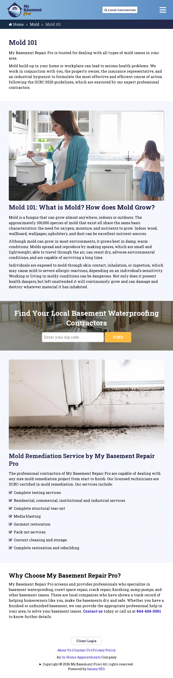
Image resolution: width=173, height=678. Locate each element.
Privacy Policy (104, 650)
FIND (118, 337)
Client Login (86, 641)
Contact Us (82, 650)
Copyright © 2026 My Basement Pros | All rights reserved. (88, 664)
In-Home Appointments (81, 657)
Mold (34, 24)
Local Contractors (114, 9)
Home (16, 24)
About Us (64, 650)
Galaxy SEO (96, 669)
